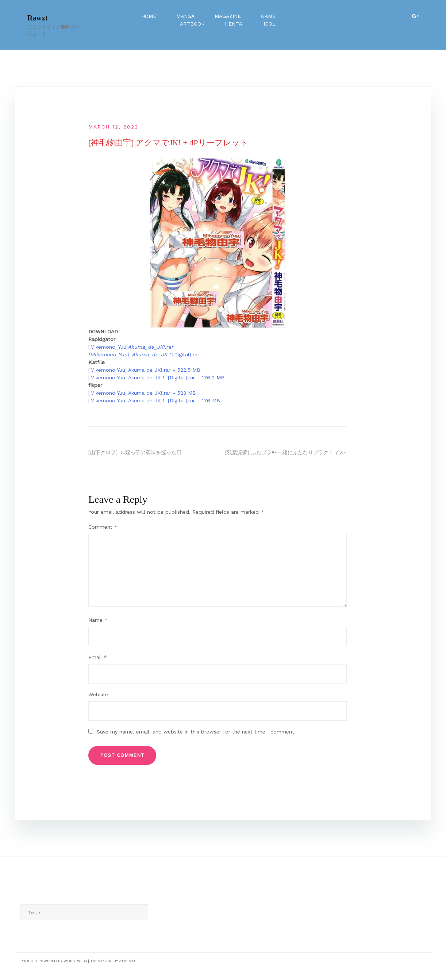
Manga (185, 16)
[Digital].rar (185, 354)
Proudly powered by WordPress (53, 961)
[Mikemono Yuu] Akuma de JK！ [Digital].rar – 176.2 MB (156, 377)
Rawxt (37, 18)
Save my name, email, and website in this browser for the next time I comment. (196, 732)
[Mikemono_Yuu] (130, 347)
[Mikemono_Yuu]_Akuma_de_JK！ (130, 354)
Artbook (192, 24)
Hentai (234, 24)
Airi (108, 961)
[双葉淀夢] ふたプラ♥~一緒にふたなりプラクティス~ (286, 452)
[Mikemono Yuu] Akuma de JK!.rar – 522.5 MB (144, 370)
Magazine (228, 16)
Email (97, 657)
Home (148, 16)
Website (98, 694)
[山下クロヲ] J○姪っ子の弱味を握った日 (134, 452)
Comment (103, 527)
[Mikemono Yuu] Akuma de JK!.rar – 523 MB (142, 393)
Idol (270, 24)
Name (98, 620)
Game (268, 16)
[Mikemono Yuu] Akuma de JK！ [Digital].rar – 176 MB (154, 400)
